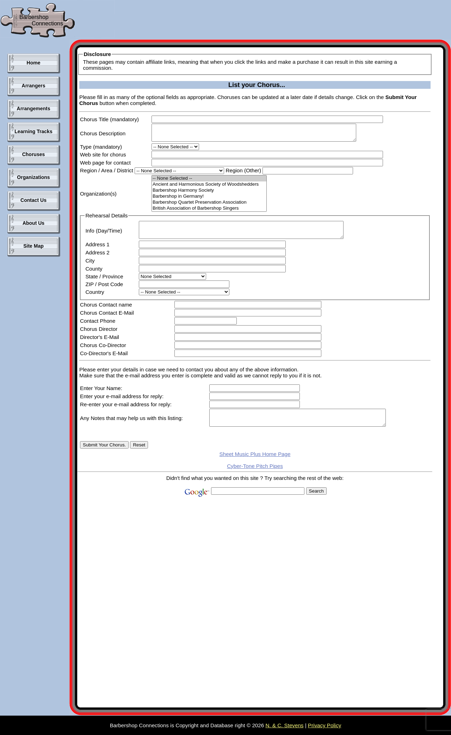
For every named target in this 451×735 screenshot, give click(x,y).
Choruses (33, 154)
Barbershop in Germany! (209, 200)
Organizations (33, 177)
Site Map (33, 246)
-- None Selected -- (209, 182)
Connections (47, 23)
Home (34, 63)
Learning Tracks (33, 131)
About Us (33, 223)
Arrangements (33, 108)
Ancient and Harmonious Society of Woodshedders (209, 188)
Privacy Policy (324, 725)
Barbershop (34, 17)
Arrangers (33, 85)
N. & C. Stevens (284, 725)
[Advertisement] (244, 21)
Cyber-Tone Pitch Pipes (255, 475)
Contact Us (33, 200)
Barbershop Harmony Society (209, 194)
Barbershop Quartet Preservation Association (209, 206)
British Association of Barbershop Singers (209, 212)
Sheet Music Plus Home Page (255, 464)
